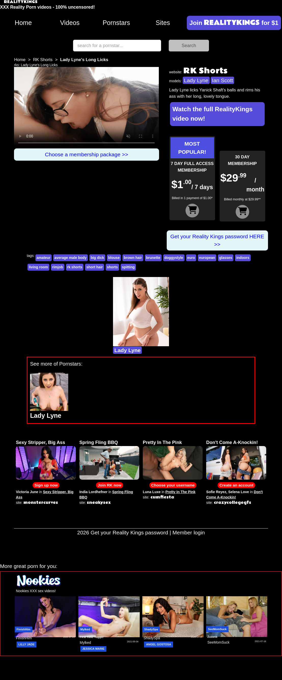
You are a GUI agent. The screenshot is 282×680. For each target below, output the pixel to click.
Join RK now (109, 485)
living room (38, 267)
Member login (189, 532)
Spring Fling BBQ (98, 442)
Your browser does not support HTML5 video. (86, 107)
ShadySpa (151, 629)
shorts (112, 267)
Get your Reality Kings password (129, 532)
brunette (153, 258)
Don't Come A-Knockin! (232, 442)
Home (23, 22)
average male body (70, 258)
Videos (70, 22)
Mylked (85, 629)
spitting (128, 267)
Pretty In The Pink (162, 442)
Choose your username (173, 485)
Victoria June (27, 492)
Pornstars (116, 22)
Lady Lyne (196, 80)
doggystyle (173, 258)
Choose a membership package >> (86, 154)
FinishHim (23, 629)
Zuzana (212, 636)
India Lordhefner (93, 492)
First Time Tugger (92, 637)
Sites (163, 22)
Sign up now (46, 485)
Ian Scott (222, 80)
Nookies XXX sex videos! (36, 591)
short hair (94, 267)
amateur (43, 258)
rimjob (57, 267)
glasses (225, 258)
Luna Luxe (152, 492)
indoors (242, 258)
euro (191, 258)
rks (16, 65)
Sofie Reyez (216, 492)
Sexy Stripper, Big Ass (40, 442)
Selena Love (238, 492)
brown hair (133, 258)
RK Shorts (42, 59)
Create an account (236, 485)
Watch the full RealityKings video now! (213, 114)
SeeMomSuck (217, 629)
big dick (97, 258)
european (207, 258)
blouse (114, 258)
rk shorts (74, 267)
